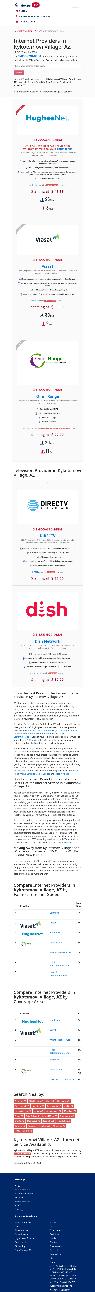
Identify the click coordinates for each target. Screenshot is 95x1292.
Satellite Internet (23, 1222)
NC (51, 1275)
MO (62, 1272)
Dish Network (47, 641)
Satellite (31, 773)
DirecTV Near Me (23, 1250)
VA (55, 1281)
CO (63, 1266)
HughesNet (65, 149)
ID (53, 1269)
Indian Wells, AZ (54, 1106)
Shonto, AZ (19, 1121)
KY (64, 1269)
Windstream (55, 1230)
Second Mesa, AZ (49, 1116)
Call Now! (22, 11)
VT (58, 1281)
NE (58, 1275)
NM (68, 1275)
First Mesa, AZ (63, 1101)
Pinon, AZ (19, 1116)
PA (61, 1278)
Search (19, 73)
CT (67, 1266)
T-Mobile (54, 1234)
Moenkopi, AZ (70, 1111)
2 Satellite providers (22, 1154)
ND (54, 1275)
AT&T (18, 1205)
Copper (46, 773)
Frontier (53, 1242)
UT (51, 1281)
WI (65, 1281)
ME (51, 1272)
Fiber (16, 773)
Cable (39, 773)
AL (50, 1266)
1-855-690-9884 (25, 21)
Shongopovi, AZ (67, 1116)
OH (51, 1278)
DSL (77, 770)
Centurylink (21, 1242)
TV (50, 1226)
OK (54, 1278)
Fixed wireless (62, 773)
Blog (17, 1185)
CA (60, 1266)
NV (72, 1275)
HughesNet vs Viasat (25, 1193)
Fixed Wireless (56, 1254)
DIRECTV (47, 535)
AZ (57, 1266)
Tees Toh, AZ (48, 1121)
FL (71, 1266)
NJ (65, 1275)
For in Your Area (33, 16)
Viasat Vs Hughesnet (59, 1289)
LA (66, 1269)
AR (54, 1266)
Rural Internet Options (60, 1285)
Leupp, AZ (38, 1111)
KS (61, 1269)
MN (58, 1272)
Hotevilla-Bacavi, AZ (23, 1131)
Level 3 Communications (62, 1079)
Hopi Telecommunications (41, 733)
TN (71, 1278)
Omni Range (47, 396)
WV (69, 1281)
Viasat (47, 266)
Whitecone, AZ (59, 1126)
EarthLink (31, 730)
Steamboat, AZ (33, 1121)
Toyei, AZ (32, 1126)
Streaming (20, 1246)
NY (76, 1275)
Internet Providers (23, 30)
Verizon (19, 1197)
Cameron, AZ (20, 1101)
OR (58, 1278)
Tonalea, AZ (20, 1126)
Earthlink (54, 1250)
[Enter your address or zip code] (47, 66)
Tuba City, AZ (44, 1126)
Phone (23, 773)
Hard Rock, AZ (38, 1106)
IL (56, 1269)
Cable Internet (22, 1234)
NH (62, 1275)
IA (50, 1269)
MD (74, 1269)
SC (64, 1278)
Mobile (52, 1238)
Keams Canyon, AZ (23, 1111)
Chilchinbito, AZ (36, 1101)
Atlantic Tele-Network (60, 952)
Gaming (19, 1209)
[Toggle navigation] (75, 5)
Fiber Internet (22, 1230)
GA (74, 1266)
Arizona (38, 30)
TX (75, 1278)
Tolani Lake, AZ (63, 1121)
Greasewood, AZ (22, 1106)
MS (66, 1272)
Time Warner (56, 1246)
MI (54, 1272)
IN (58, 1269)
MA (70, 1269)
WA (62, 1281)
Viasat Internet (22, 1189)
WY (73, 1281)
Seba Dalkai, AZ (32, 1116)
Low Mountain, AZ (53, 1111)
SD (67, 1278)
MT (70, 1272)
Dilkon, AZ (50, 1101)
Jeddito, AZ (68, 1106)
